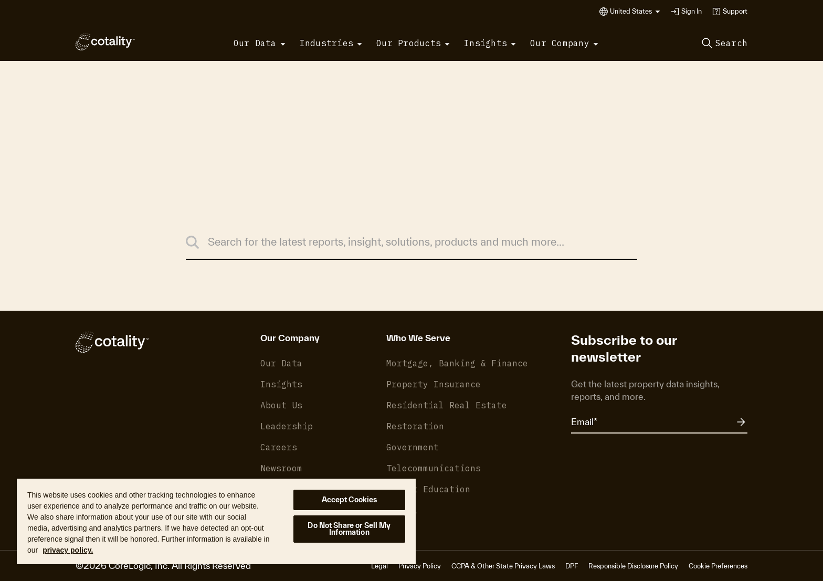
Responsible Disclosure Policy (633, 566)
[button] (635, 11)
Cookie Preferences (718, 566)
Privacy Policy (419, 566)
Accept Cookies (349, 499)
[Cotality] (105, 42)
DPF (571, 566)
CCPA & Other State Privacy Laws (503, 566)
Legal (379, 566)
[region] (216, 521)
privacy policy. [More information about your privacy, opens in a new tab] (68, 550)
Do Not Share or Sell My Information (349, 528)
